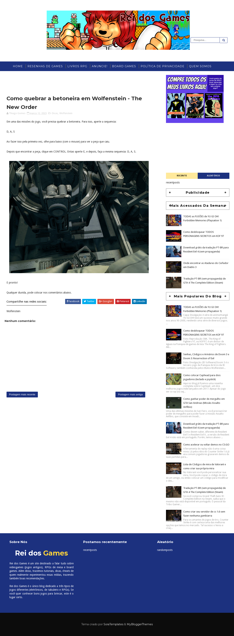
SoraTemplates (113, 624)
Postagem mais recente (22, 394)
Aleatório (213, 175)
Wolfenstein (65, 113)
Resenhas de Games (45, 66)
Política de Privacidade (162, 66)
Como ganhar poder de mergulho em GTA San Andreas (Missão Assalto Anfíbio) (204, 402)
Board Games (124, 66)
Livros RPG (77, 66)
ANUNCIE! (99, 66)
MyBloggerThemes (140, 624)
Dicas (55, 113)
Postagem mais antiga (130, 394)
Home (18, 66)
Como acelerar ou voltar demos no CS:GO (206, 444)
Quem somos (200, 66)
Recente (182, 175)
